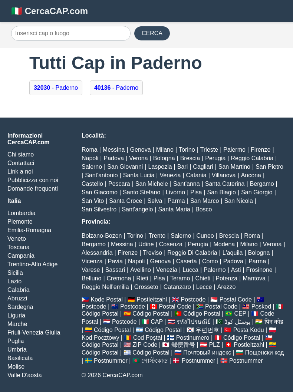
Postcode (193, 299)
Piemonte (20, 221)
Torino (187, 149)
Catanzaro (177, 287)
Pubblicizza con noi (32, 180)
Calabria (18, 290)
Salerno (92, 167)
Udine (146, 244)
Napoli (90, 158)
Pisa (196, 192)
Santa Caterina (225, 184)
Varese (91, 270)
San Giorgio (257, 192)
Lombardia (21, 213)
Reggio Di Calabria (192, 253)
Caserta (186, 261)
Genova (140, 149)
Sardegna (20, 307)
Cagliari (203, 167)
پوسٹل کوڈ (237, 322)
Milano (165, 149)
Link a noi (20, 171)
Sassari (115, 270)
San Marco (204, 201)
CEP (240, 313)
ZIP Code (144, 345)
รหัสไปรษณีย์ (194, 322)
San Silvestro (99, 209)
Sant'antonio (101, 175)
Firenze (260, 149)
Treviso (152, 253)
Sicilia (15, 273)
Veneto (16, 238)
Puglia (15, 341)
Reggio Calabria (252, 158)
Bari (182, 167)
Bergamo (262, 184)
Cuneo (205, 236)
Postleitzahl (151, 299)
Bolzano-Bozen (102, 236)
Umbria (17, 349)
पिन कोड (273, 322)
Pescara (119, 184)
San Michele (151, 184)
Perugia (215, 158)
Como (210, 261)
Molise (15, 366)
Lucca (190, 270)
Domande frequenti (32, 188)
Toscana (18, 247)
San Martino (234, 167)
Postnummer (111, 361)
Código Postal (100, 313)
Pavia (115, 261)
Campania (20, 256)
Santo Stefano (141, 192)
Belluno (91, 278)
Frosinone (259, 270)
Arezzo (226, 287)
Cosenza (170, 244)
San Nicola (238, 201)
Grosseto (146, 287)
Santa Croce (125, 201)
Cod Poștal (147, 338)
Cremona (119, 278)
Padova (114, 158)
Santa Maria (174, 209)
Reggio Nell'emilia (105, 287)
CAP (157, 322)
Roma (90, 149)
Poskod (261, 306)
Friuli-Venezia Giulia (33, 332)
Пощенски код (264, 352)
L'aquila (233, 253)
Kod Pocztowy (100, 338)
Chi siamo (20, 154)
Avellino (140, 270)
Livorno (175, 192)
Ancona (251, 175)
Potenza (227, 278)
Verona (138, 158)
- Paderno (56, 88)
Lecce (204, 287)
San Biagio (221, 192)
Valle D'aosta (24, 375)
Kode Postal (106, 299)
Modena (224, 244)
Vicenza (92, 261)
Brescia (190, 158)
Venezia (170, 175)
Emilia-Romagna (29, 230)
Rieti (142, 278)
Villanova (224, 175)
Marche (17, 324)
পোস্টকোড (154, 361)
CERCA (152, 33)
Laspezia (160, 167)
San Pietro (269, 167)
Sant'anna (186, 184)
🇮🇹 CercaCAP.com (49, 11)
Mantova (254, 278)
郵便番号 (183, 345)
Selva (154, 201)
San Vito (93, 201)
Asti (236, 270)
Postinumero (193, 338)
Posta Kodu (248, 330)
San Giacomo (100, 192)
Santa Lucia (139, 175)
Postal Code (236, 299)
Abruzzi (17, 298)
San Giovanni (125, 167)
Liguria (16, 315)
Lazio (14, 281)
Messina (114, 149)
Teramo (180, 278)
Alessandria (97, 253)
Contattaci (20, 163)
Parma (176, 201)
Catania (196, 175)
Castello (92, 184)
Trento (156, 236)
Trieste (209, 149)
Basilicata (20, 358)
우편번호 (207, 330)
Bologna (164, 158)
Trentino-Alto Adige (32, 264)
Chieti (202, 278)
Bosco (203, 209)
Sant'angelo (137, 209)
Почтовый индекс (207, 352)
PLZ (214, 345)
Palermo (234, 149)
